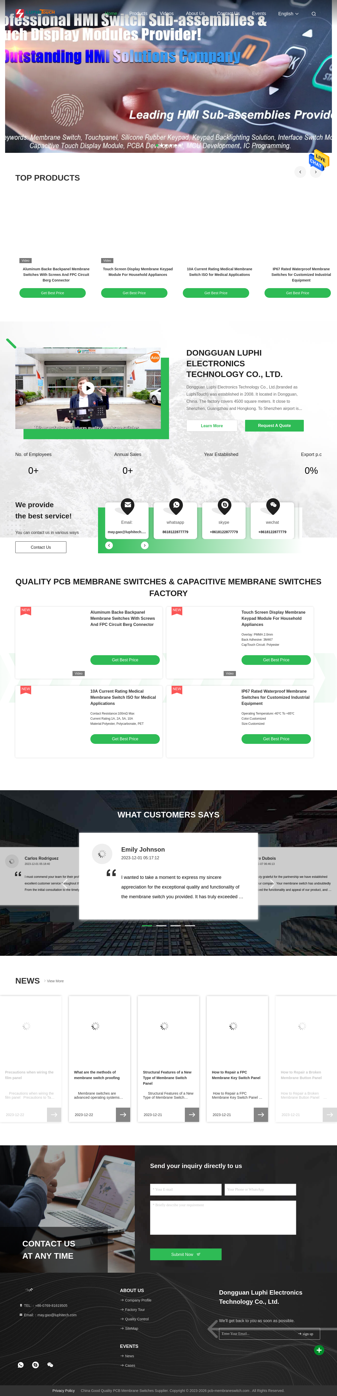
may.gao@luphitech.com (129, 532)
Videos (167, 13)
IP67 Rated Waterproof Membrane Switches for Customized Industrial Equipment (301, 274)
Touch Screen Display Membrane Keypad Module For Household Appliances (273, 618)
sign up (305, 1334)
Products (138, 13)
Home (111, 13)
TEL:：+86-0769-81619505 (43, 1306)
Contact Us (228, 13)
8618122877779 (175, 532)
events (259, 13)
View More (53, 981)
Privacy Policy (64, 1391)
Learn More (212, 426)
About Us (195, 13)
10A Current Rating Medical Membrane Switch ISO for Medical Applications (123, 697)
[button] (300, 172)
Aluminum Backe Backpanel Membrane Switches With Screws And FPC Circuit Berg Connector (56, 274)
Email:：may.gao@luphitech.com (48, 1315)
